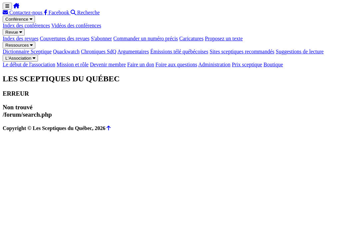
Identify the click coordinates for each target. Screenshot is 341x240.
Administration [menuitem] (214, 64)
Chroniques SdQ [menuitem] (98, 51)
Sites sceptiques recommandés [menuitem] (241, 51)
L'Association (20, 58)
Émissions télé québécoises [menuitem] (179, 51)
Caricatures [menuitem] (191, 38)
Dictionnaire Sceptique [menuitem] (27, 51)
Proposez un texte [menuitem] (224, 38)
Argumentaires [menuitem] (133, 51)
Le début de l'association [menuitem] (29, 64)
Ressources (19, 45)
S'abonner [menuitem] (101, 38)
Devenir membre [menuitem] (108, 64)
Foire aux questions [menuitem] (176, 64)
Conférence (18, 19)
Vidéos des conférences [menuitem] (76, 25)
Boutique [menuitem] (273, 64)
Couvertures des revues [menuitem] (65, 38)
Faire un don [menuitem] (140, 64)
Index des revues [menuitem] (21, 38)
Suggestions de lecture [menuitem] (300, 51)
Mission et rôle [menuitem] (73, 64)
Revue (13, 32)
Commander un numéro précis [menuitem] (145, 38)
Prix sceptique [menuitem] (247, 64)
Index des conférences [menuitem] (26, 25)
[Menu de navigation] (7, 6)
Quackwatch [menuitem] (66, 51)
